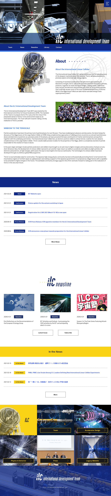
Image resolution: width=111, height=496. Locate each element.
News (22, 47)
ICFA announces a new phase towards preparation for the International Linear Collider (58, 231)
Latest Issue (42, 332)
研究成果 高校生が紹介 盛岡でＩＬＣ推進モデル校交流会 (48, 363)
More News (55, 241)
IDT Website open (34, 193)
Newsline (34, 47)
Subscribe (68, 332)
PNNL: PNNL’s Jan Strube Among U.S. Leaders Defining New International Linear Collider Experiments (64, 372)
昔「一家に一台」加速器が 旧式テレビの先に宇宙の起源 (48, 381)
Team (10, 47)
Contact (59, 47)
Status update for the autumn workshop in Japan (45, 203)
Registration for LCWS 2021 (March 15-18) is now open (47, 212)
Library (46, 47)
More (55, 394)
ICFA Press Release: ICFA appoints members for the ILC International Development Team (59, 221)
